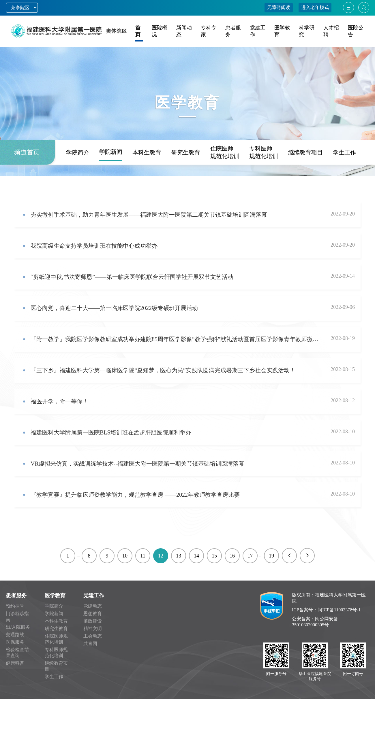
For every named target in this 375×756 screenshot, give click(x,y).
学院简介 (77, 176)
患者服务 (16, 595)
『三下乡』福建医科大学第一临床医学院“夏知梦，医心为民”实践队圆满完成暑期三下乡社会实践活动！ (163, 370)
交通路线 (15, 634)
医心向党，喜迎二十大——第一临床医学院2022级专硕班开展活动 (114, 308)
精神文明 (92, 628)
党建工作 (93, 595)
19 (271, 556)
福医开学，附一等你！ (59, 401)
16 (232, 556)
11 (142, 556)
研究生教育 (185, 176)
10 (124, 556)
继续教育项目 (305, 176)
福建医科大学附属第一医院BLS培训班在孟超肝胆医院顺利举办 (111, 432)
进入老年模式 (315, 7)
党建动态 (92, 606)
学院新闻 (110, 176)
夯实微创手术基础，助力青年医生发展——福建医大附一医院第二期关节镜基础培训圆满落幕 (149, 214)
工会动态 (92, 636)
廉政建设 (92, 621)
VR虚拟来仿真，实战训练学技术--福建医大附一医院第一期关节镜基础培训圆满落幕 (137, 463)
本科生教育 (146, 176)
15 (214, 556)
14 (196, 556)
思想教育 (92, 613)
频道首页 (27, 176)
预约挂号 (15, 606)
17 (250, 556)
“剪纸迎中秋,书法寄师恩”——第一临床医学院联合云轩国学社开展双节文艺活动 (132, 277)
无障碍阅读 (278, 7)
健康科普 (15, 663)
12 (160, 556)
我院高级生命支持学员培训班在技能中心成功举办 (94, 246)
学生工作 (344, 176)
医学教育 (55, 595)
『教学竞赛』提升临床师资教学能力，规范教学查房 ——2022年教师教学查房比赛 (135, 495)
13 (178, 556)
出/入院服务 (18, 627)
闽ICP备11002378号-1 (339, 609)
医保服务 (15, 642)
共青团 (90, 643)
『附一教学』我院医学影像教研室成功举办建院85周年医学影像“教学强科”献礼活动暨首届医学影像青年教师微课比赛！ (175, 339)
